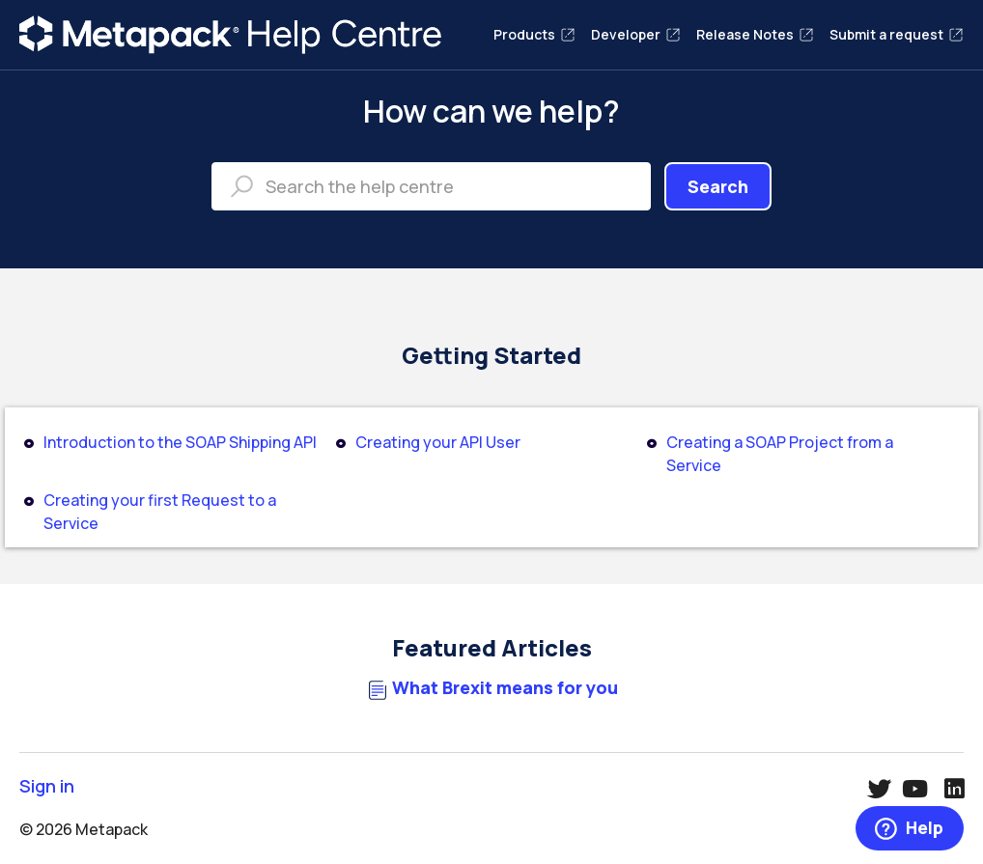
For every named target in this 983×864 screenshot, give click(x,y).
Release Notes (755, 34)
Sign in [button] (46, 786)
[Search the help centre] (431, 186)
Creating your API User (437, 442)
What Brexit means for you (505, 688)
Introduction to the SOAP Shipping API (180, 442)
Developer (636, 34)
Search (718, 186)
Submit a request (896, 34)
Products (534, 34)
